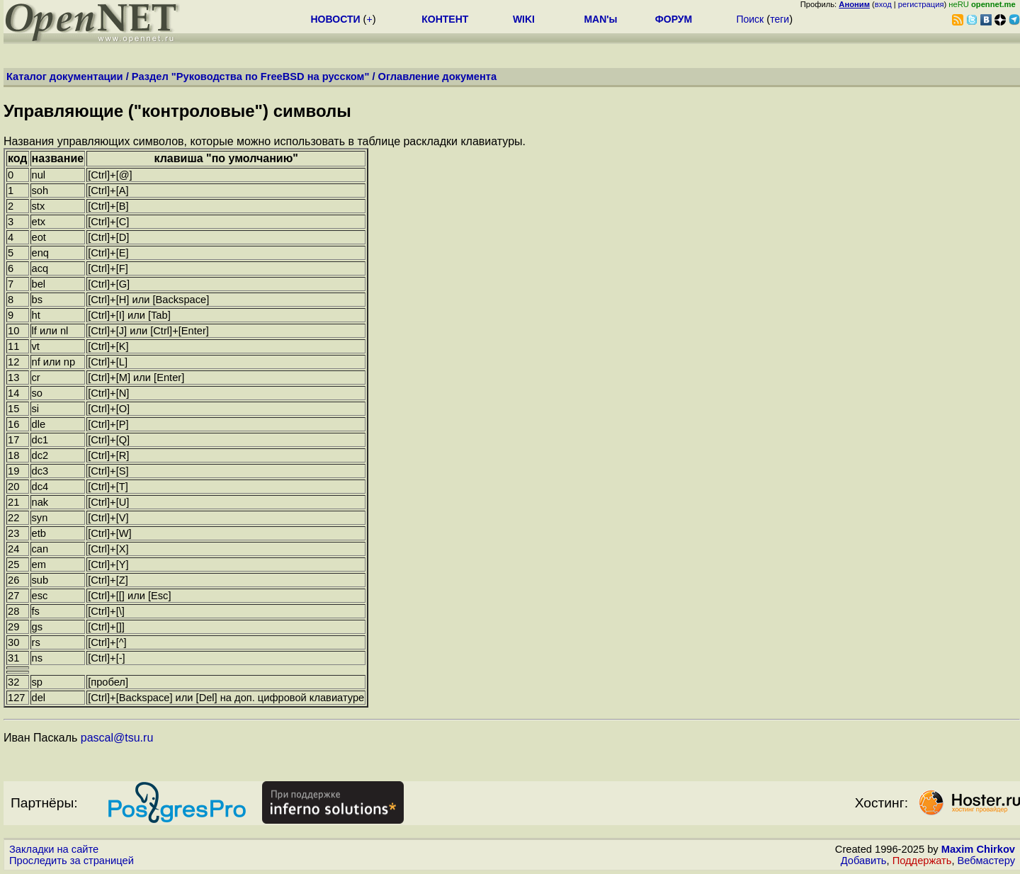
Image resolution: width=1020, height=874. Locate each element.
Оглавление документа (437, 76)
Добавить (864, 860)
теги (779, 19)
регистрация (921, 4)
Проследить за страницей (71, 860)
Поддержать (922, 860)
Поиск (750, 19)
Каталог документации (64, 76)
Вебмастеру (986, 860)
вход (883, 4)
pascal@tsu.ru (117, 738)
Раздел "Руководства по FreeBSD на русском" (251, 76)
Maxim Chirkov (978, 849)
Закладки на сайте (53, 849)
